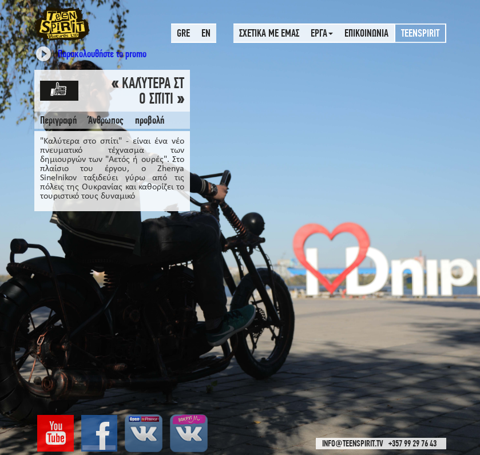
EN (206, 33)
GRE (183, 33)
